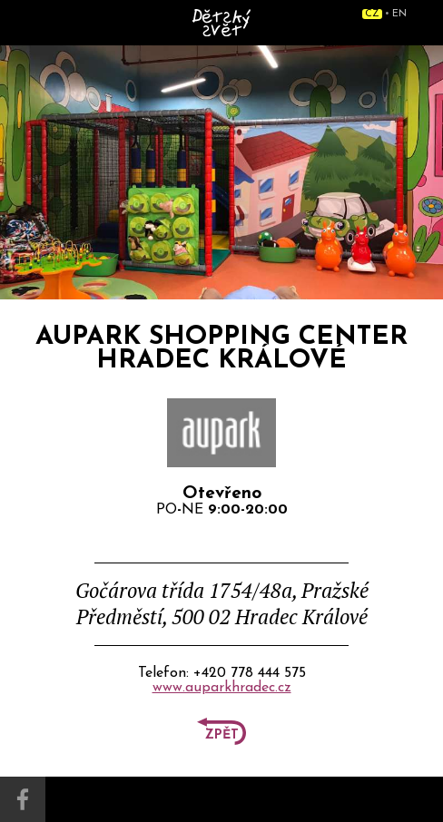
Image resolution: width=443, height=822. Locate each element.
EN (399, 14)
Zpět (222, 735)
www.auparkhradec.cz (222, 687)
